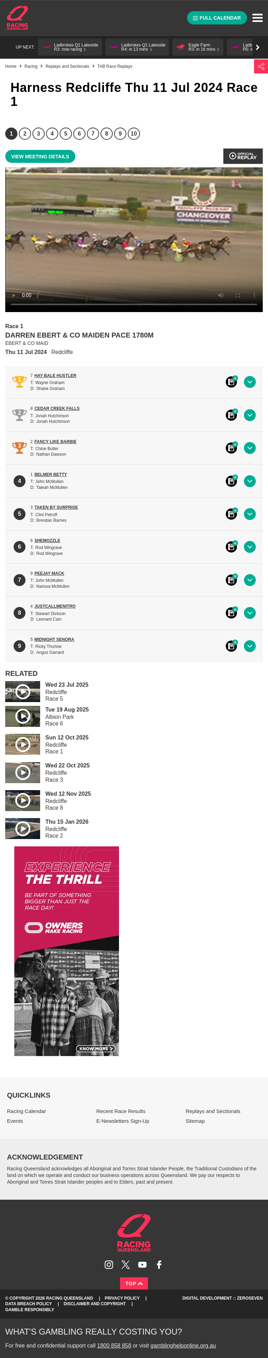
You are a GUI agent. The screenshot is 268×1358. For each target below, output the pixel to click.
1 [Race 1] (11, 134)
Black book (231, 382)
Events (15, 1121)
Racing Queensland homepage (134, 1233)
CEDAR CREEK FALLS (57, 408)
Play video (17, 690)
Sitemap (195, 1121)
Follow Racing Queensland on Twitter (125, 1265)
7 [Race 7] (93, 134)
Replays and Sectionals (67, 66)
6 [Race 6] (79, 134)
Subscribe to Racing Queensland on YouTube (142, 1265)
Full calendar (217, 18)
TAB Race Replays (114, 66)
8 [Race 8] (106, 134)
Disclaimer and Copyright (95, 1303)
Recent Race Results (121, 1111)
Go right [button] (257, 47)
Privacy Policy (122, 1298)
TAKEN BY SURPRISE (56, 507)
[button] (70, 47)
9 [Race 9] (120, 134)
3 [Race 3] (38, 134)
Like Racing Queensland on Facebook (159, 1265)
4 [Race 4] (52, 134)
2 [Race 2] (25, 134)
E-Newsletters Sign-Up (122, 1121)
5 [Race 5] (65, 134)
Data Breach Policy (28, 1303)
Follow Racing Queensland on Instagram (109, 1265)
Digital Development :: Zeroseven (223, 1298)
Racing (30, 66)
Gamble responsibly (29, 1309)
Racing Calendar (26, 1111)
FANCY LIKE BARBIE (55, 441)
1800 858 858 (114, 1346)
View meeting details (40, 156)
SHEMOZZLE (47, 540)
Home (17, 18)
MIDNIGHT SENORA (54, 639)
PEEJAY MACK (49, 573)
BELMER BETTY (51, 474)
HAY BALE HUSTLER (55, 375)
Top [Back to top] (134, 1283)
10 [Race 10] (134, 134)
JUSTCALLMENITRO (55, 606)
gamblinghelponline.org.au (183, 1346)
